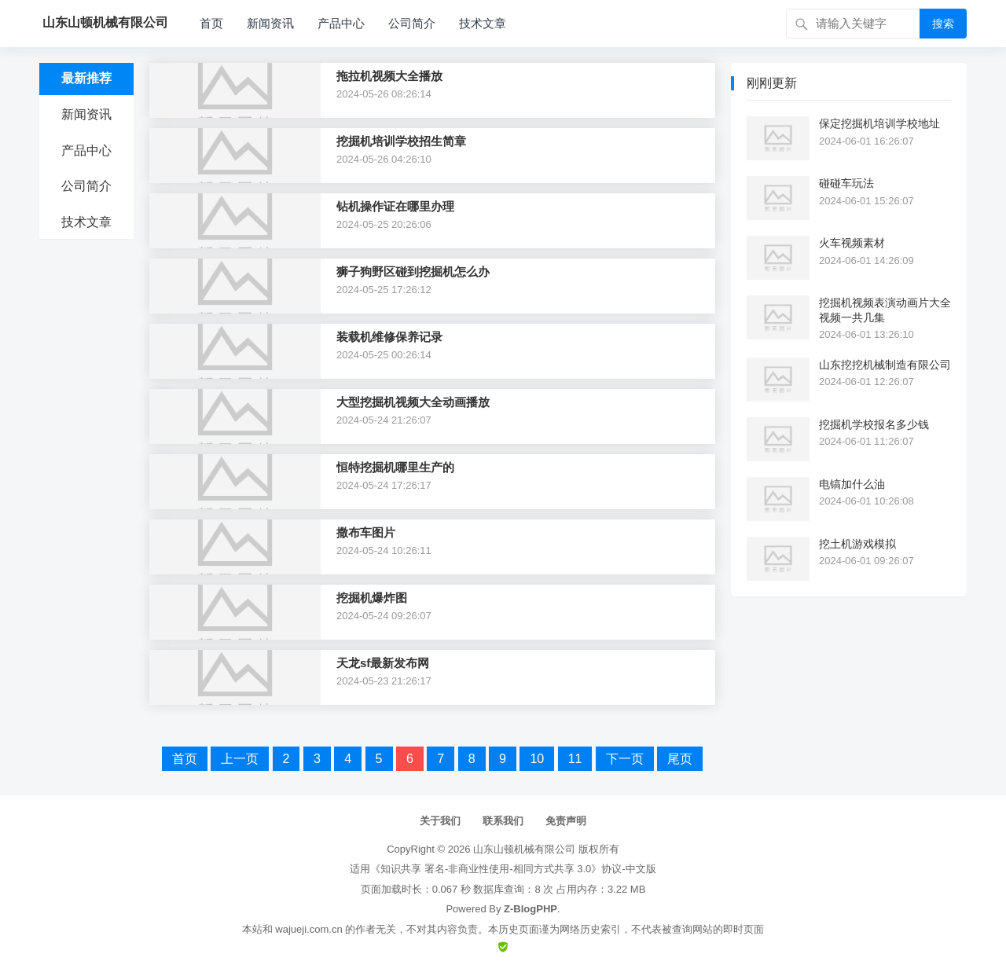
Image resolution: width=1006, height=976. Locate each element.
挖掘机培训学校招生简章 (401, 141)
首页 (211, 23)
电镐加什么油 (852, 484)
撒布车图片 (365, 532)
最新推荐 (86, 78)
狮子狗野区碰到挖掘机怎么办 (413, 271)
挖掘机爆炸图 (371, 597)
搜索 (943, 23)
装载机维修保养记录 (389, 336)
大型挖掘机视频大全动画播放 (413, 402)
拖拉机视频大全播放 (389, 76)
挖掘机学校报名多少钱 (874, 424)
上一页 (240, 758)
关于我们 (440, 821)
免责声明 (565, 821)
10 (537, 758)
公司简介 (411, 23)
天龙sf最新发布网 (382, 663)
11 (575, 758)
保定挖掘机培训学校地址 (879, 123)
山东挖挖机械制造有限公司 (885, 364)
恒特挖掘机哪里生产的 (395, 467)
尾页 (679, 758)
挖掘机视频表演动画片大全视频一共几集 (885, 309)
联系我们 (503, 821)
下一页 (625, 758)
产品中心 (341, 23)
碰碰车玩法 (846, 183)
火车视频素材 (852, 243)
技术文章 (482, 23)
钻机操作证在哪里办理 (395, 206)
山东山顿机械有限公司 (524, 849)
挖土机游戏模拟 (857, 544)
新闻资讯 (270, 23)
